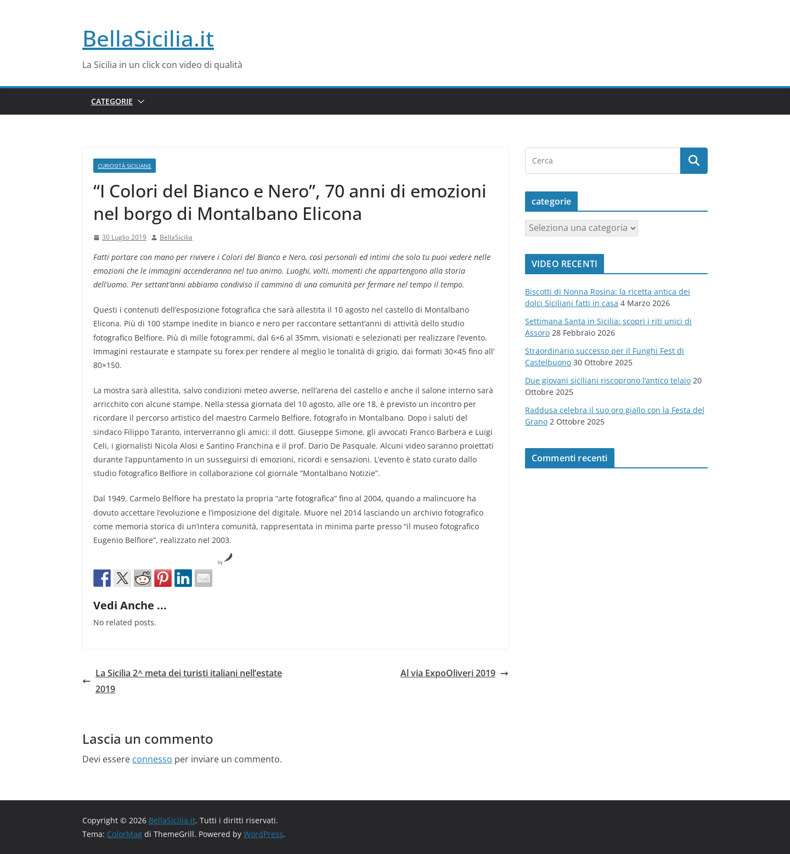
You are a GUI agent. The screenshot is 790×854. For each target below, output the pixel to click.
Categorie (112, 101)
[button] (139, 101)
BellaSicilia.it (148, 38)
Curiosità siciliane (124, 165)
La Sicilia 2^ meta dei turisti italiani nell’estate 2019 (182, 681)
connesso (152, 759)
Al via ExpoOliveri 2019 (454, 673)
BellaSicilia (176, 237)
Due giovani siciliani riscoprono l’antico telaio (608, 380)
